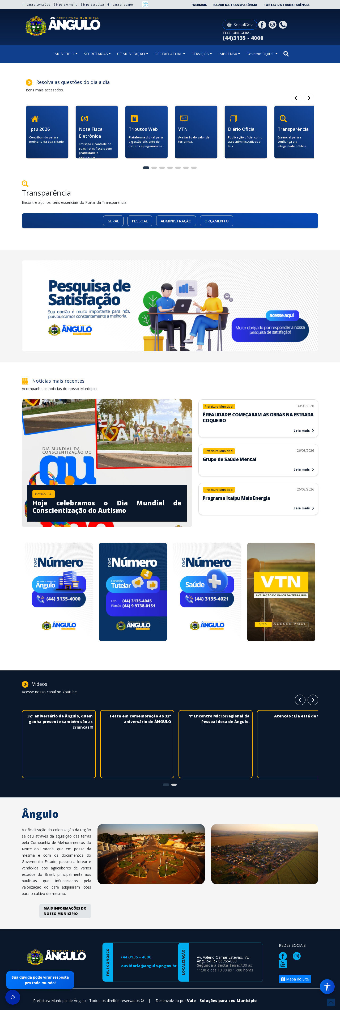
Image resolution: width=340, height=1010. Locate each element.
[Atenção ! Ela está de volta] (294, 743)
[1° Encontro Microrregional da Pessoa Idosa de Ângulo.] (215, 748)
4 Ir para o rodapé (120, 4)
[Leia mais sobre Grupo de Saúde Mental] (258, 456)
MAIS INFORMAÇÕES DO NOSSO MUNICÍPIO (65, 911)
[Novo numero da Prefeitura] (59, 592)
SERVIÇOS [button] (200, 53)
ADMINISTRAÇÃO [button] (176, 220)
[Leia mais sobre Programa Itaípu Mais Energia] (258, 495)
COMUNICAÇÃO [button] (131, 53)
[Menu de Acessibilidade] (327, 986)
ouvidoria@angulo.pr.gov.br (149, 965)
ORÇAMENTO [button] (217, 220)
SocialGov (240, 25)
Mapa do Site (295, 979)
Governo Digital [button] (260, 53)
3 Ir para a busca (92, 4)
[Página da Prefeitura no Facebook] (262, 24)
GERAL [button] (113, 220)
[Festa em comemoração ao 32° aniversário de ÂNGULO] (137, 748)
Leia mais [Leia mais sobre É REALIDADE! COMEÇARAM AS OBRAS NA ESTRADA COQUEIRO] (304, 430)
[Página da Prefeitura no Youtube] (284, 963)
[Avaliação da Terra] (281, 592)
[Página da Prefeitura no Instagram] (273, 24)
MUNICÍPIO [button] (64, 53)
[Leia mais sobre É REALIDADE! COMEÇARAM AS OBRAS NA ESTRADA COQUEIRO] (258, 415)
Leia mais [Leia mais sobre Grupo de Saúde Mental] (304, 469)
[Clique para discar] (283, 24)
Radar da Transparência (235, 5)
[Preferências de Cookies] (12, 997)
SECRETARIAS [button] (96, 53)
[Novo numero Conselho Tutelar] (133, 592)
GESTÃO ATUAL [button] (168, 53)
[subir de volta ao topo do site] (331, 1002)
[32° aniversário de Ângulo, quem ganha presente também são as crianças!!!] (59, 754)
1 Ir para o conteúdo (35, 4)
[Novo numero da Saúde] (207, 592)
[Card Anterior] (309, 98)
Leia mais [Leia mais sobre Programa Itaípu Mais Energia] (304, 508)
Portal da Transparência (286, 5)
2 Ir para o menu (65, 4)
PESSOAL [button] (140, 220)
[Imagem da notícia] (106, 503)
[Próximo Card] (296, 98)
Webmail (199, 5)
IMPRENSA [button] (227, 53)
